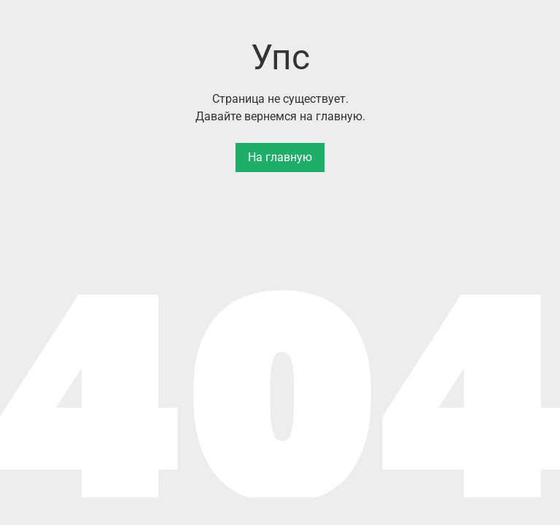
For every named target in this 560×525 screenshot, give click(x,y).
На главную (280, 157)
